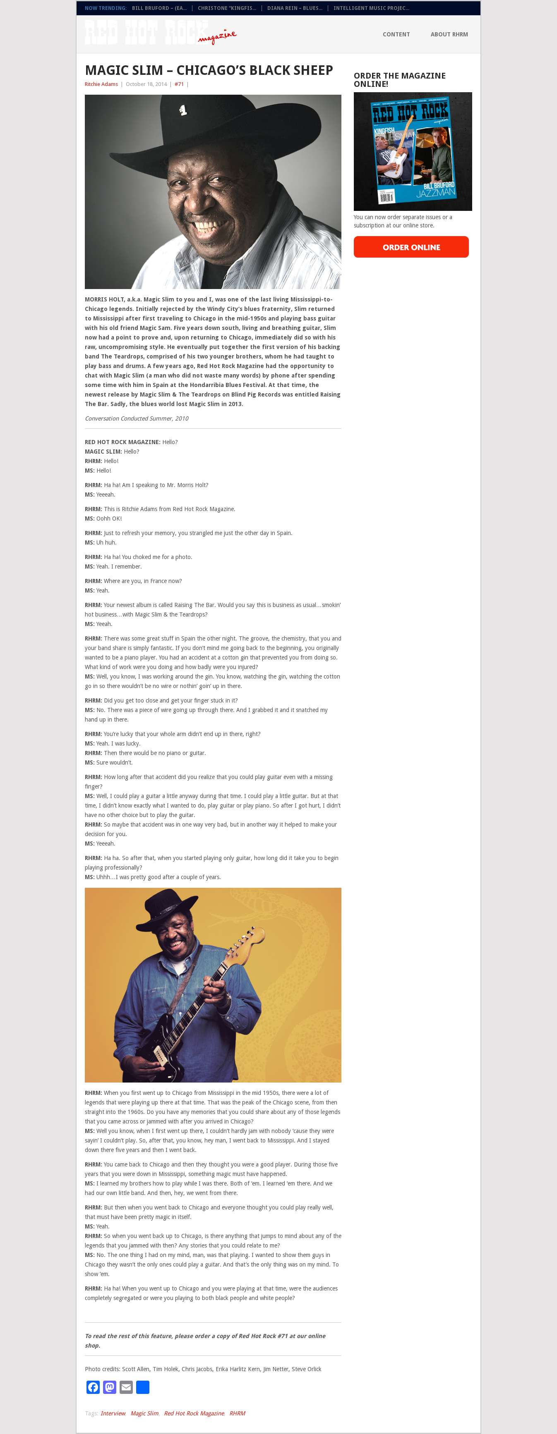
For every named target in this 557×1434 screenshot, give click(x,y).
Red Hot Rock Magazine (194, 1413)
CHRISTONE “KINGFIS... (227, 8)
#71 (179, 84)
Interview (113, 1413)
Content (396, 34)
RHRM (237, 1413)
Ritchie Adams (101, 84)
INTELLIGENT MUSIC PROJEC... (371, 8)
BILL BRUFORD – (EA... (159, 8)
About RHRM (449, 34)
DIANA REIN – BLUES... (294, 8)
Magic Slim (144, 1413)
